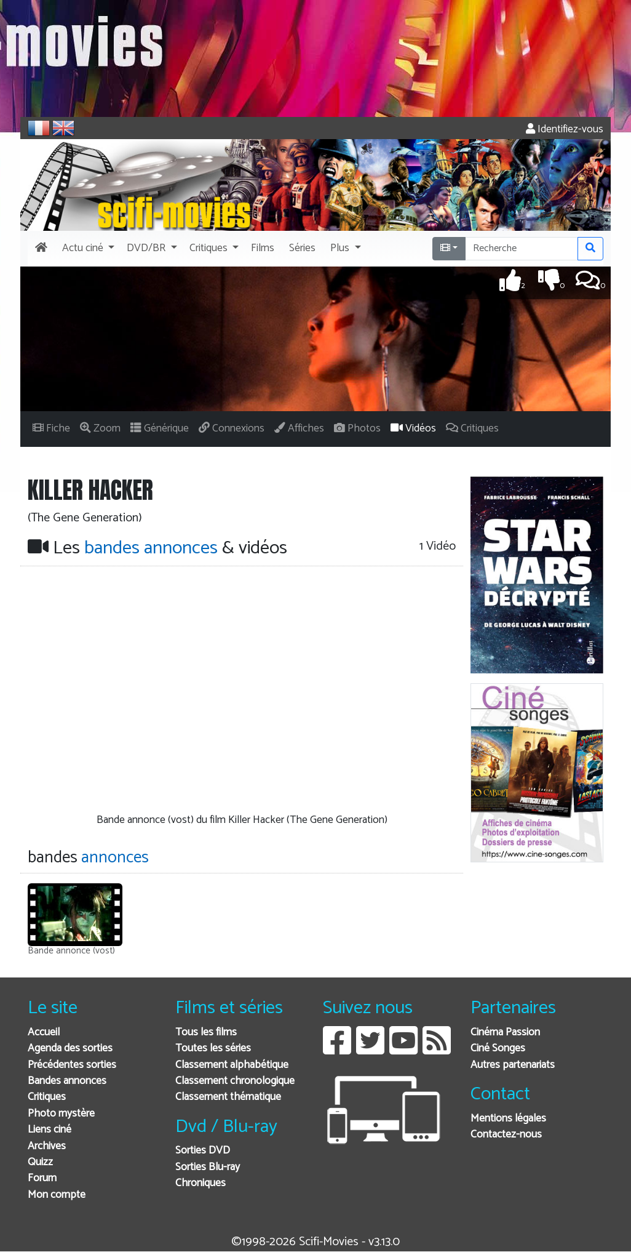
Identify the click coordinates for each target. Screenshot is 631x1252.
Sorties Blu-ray (207, 1167)
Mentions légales (508, 1119)
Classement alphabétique (231, 1065)
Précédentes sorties (72, 1065)
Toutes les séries (213, 1048)
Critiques (47, 1097)
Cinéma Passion (505, 1032)
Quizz (40, 1162)
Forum (42, 1178)
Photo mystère (61, 1114)
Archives (47, 1146)
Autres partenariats (512, 1065)
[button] (87, 249)
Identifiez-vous (564, 129)
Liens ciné (49, 1130)
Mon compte (56, 1195)
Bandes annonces (67, 1081)
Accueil (44, 1032)
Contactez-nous (506, 1135)
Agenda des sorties (70, 1048)
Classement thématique (228, 1097)
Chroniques (200, 1183)
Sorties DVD (202, 1151)
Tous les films (206, 1032)
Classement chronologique (235, 1081)
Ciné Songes (497, 1048)
